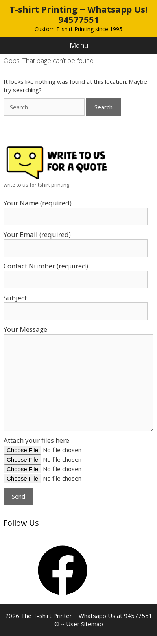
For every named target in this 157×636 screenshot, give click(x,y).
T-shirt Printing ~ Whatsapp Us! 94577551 (78, 14)
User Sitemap (84, 624)
